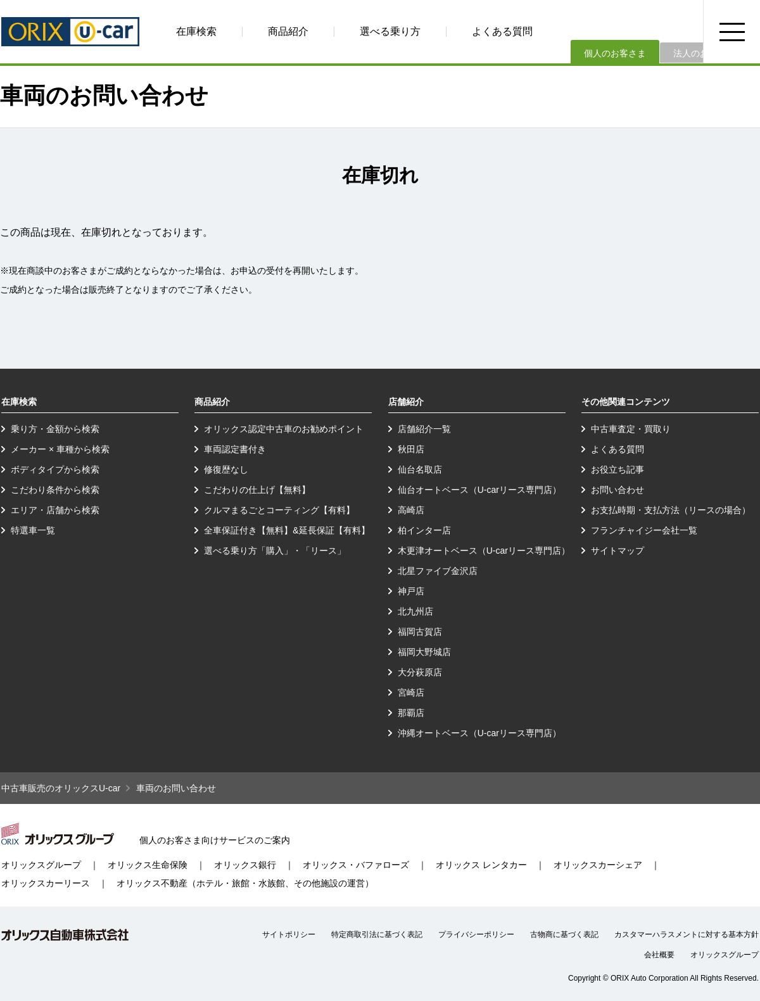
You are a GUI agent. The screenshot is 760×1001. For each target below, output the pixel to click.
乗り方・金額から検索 (55, 429)
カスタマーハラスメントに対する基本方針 (686, 934)
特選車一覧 (33, 530)
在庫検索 (196, 31)
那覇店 (411, 713)
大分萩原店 (420, 672)
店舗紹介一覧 (424, 429)
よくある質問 (502, 31)
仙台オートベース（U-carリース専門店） (479, 490)
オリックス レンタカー (481, 865)
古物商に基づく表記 (564, 934)
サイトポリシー (288, 934)
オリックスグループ (41, 865)
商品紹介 (288, 31)
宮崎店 (411, 692)
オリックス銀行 (245, 865)
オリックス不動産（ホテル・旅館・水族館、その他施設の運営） (245, 883)
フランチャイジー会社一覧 (644, 530)
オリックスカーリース (45, 883)
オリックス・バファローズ (356, 865)
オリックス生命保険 (147, 865)
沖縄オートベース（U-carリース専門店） (479, 733)
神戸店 (411, 591)
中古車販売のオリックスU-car (60, 788)
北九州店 (415, 611)
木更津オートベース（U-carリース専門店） (484, 550)
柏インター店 (424, 530)
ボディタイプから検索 (55, 469)
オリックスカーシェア (598, 865)
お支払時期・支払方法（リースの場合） (670, 510)
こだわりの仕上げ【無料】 (257, 490)
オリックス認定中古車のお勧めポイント (284, 429)
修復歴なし (226, 469)
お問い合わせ (617, 490)
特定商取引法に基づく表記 (376, 934)
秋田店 (411, 449)
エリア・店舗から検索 (55, 510)
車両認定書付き (235, 449)
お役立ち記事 (617, 469)
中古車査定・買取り (631, 429)
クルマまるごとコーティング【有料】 (279, 510)
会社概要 (659, 954)
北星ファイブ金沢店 (438, 571)
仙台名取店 (420, 469)
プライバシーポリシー (476, 934)
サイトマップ (617, 550)
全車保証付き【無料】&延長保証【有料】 (286, 530)
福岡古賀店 (420, 632)
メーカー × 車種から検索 (60, 449)
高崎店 (411, 510)
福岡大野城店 (424, 652)
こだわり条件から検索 (55, 490)
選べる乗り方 (390, 31)
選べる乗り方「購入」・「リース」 (275, 550)
